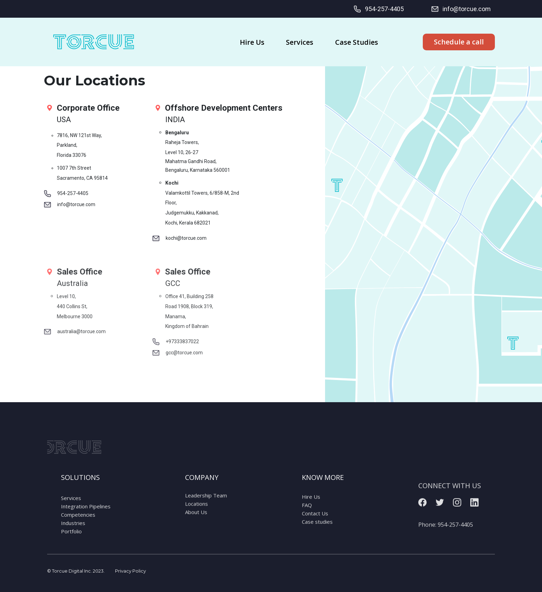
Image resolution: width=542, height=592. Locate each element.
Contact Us (315, 521)
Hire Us (311, 504)
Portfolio (71, 541)
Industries (73, 533)
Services (71, 508)
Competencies (78, 525)
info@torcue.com (461, 9)
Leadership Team (206, 501)
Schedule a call (459, 41)
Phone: (445, 537)
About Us (196, 518)
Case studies (317, 529)
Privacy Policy (130, 571)
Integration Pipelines (86, 516)
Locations (196, 509)
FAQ (307, 513)
